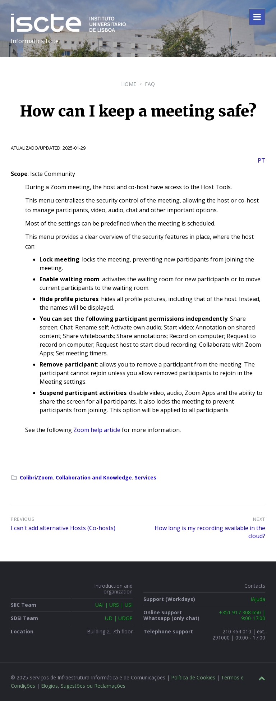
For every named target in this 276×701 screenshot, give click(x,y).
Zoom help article (96, 430)
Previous (22, 519)
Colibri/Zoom (36, 477)
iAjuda (258, 599)
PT (261, 160)
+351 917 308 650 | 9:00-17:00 (242, 615)
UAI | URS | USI (114, 604)
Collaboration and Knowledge (94, 477)
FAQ (150, 84)
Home (128, 84)
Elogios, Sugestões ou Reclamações (83, 685)
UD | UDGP (119, 618)
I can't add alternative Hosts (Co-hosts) (63, 528)
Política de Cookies (193, 677)
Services (145, 477)
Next (259, 519)
